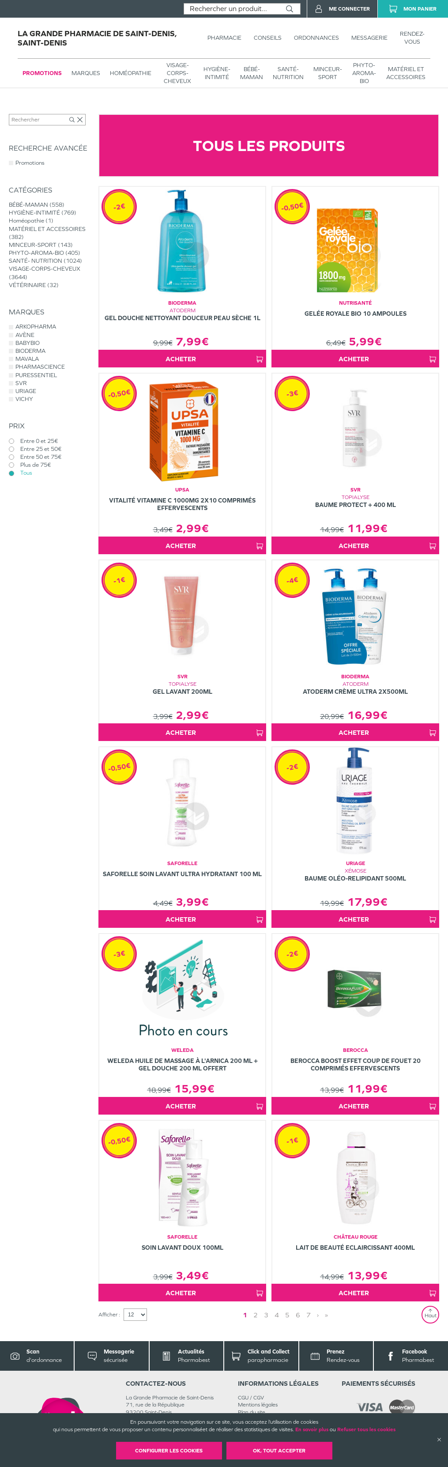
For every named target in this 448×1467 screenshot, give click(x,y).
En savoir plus (311, 1429)
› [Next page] (318, 1315)
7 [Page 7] (308, 1315)
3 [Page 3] (266, 1315)
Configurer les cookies (169, 1451)
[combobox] (231, 8)
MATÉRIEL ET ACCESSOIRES (405, 73)
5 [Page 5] (287, 1315)
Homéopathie (130, 73)
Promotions (42, 73)
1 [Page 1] (245, 1315)
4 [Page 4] (277, 1315)
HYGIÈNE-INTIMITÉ (216, 73)
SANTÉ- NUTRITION (288, 73)
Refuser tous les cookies (366, 1429)
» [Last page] (326, 1315)
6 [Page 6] (298, 1315)
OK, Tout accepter (279, 1451)
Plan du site (251, 1412)
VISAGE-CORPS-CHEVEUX (177, 73)
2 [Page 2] (255, 1315)
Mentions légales (258, 1405)
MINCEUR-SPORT (327, 73)
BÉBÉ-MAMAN (251, 73)
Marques (86, 73)
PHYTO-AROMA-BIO (364, 73)
